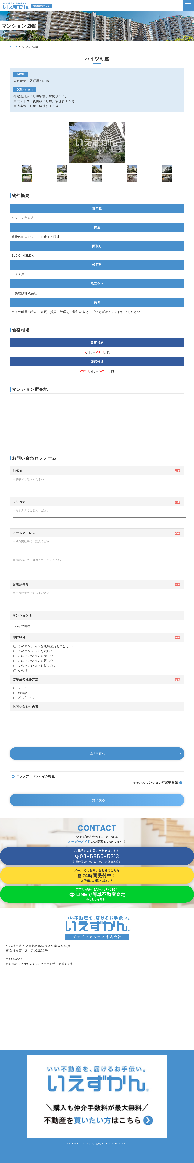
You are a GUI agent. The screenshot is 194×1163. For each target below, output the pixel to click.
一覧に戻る (97, 800)
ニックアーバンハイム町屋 (35, 776)
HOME (13, 46)
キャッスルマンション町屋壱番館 (154, 782)
